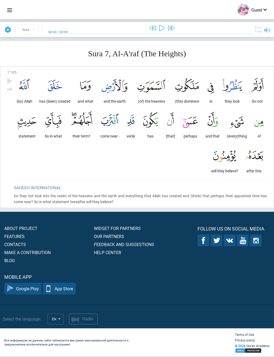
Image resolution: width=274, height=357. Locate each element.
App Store (59, 289)
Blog (9, 261)
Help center (107, 253)
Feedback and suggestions (124, 245)
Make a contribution (27, 253)
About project (20, 229)
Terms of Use (244, 335)
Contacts (15, 245)
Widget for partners (117, 229)
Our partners (109, 237)
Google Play (23, 289)
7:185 (12, 72)
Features (14, 237)
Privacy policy (245, 341)
